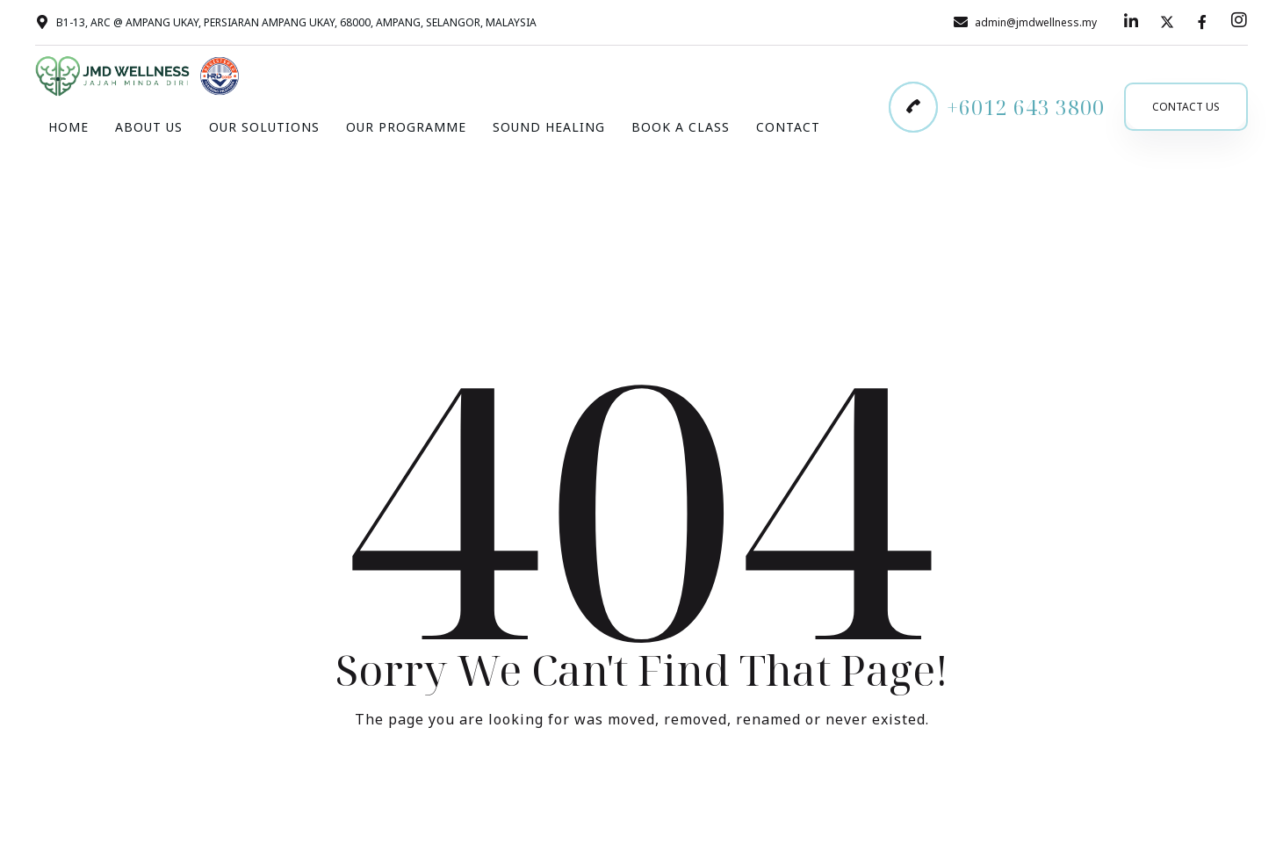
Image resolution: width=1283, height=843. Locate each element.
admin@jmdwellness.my (1036, 22)
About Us (149, 127)
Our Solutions (264, 127)
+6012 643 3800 (1026, 107)
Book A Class (680, 127)
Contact (788, 127)
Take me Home (642, 791)
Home (68, 127)
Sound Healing (549, 127)
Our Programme (406, 127)
